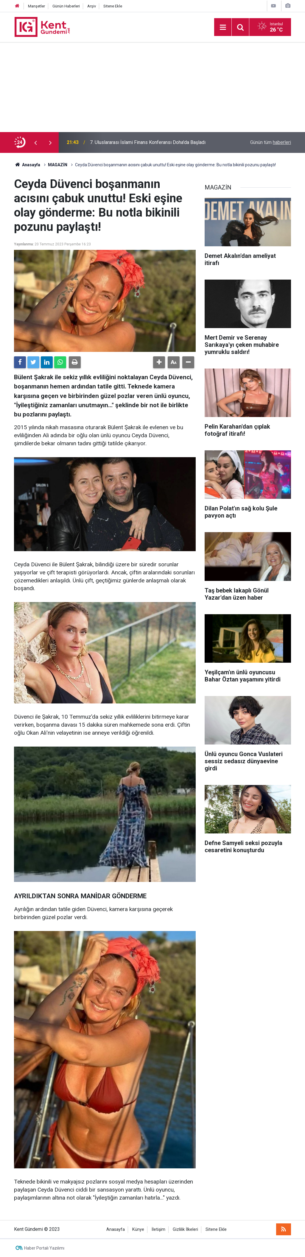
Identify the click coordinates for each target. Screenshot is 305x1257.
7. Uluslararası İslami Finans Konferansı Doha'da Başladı (148, 142)
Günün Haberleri (66, 6)
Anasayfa (115, 1229)
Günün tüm (270, 142)
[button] (159, 362)
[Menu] (222, 27)
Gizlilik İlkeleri (185, 1229)
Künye (138, 1229)
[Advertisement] (152, 87)
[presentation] (35, 142)
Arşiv (91, 6)
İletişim (158, 1229)
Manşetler (36, 6)
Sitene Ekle (112, 6)
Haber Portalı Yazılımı (44, 1248)
